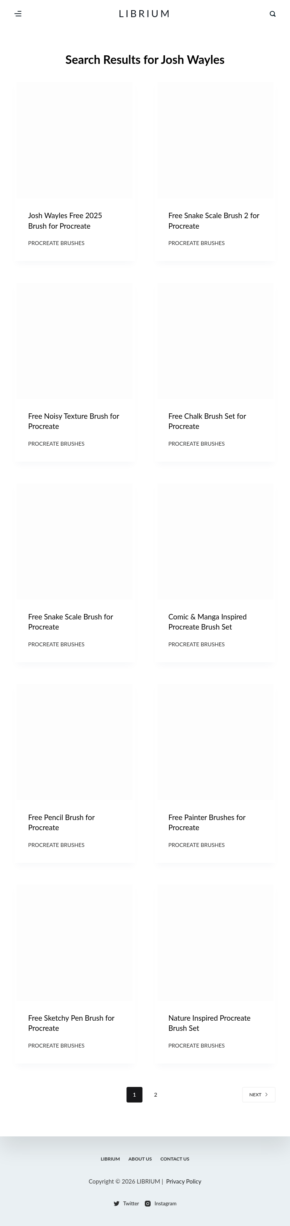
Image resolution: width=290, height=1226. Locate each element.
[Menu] (17, 13)
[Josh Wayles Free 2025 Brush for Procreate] (74, 140)
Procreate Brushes (56, 245)
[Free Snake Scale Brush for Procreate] (74, 545)
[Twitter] (126, 1204)
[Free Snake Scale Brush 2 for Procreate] (215, 140)
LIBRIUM (145, 13)
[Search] (273, 14)
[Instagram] (160, 1204)
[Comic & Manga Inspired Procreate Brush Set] (215, 545)
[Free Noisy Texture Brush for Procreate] (74, 342)
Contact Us (176, 1159)
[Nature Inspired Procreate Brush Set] (215, 951)
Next (259, 1105)
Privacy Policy (183, 1181)
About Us (140, 1159)
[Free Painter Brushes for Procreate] (215, 748)
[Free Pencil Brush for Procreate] (74, 748)
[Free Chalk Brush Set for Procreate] (215, 342)
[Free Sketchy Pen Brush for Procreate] (74, 951)
